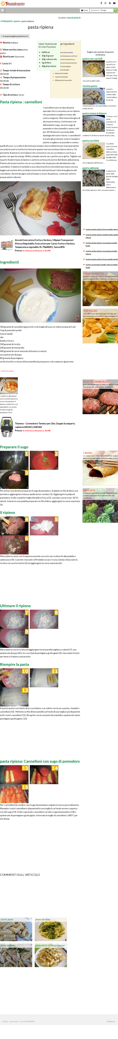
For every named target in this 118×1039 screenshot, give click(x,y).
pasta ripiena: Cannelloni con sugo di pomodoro (40, 761)
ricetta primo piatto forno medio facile (102, 259)
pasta (17, 21)
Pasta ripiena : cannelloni (21, 102)
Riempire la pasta (14, 664)
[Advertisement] (29, 18)
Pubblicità (111, 1021)
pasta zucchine (42, 919)
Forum (84, 10)
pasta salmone (8, 945)
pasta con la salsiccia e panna (50, 945)
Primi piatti (6, 21)
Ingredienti (9, 262)
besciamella (69, 52)
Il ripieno (7, 512)
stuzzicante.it (74, 17)
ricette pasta (7, 919)
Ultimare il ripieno (15, 605)
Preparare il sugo (14, 447)
